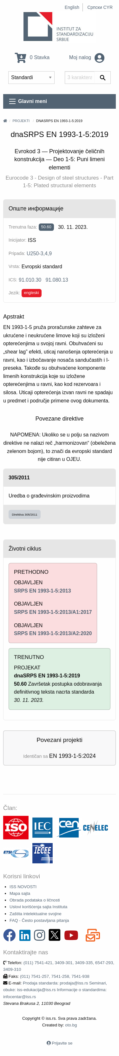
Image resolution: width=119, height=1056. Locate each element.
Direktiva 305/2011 (24, 514)
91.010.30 (30, 280)
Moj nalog (86, 57)
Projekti (21, 121)
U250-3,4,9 (39, 253)
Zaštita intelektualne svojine (36, 913)
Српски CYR (100, 7)
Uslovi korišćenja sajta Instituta (38, 906)
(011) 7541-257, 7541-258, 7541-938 (54, 976)
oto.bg (71, 1025)
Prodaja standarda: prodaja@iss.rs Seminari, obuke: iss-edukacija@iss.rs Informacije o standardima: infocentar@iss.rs (55, 990)
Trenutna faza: (23, 227)
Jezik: (14, 292)
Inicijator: (17, 240)
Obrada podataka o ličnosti (35, 900)
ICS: (13, 279)
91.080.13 (57, 280)
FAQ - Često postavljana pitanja (39, 920)
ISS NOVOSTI (23, 886)
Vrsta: (14, 266)
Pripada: (17, 253)
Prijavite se (62, 1043)
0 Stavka (32, 57)
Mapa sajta (20, 893)
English (72, 7)
